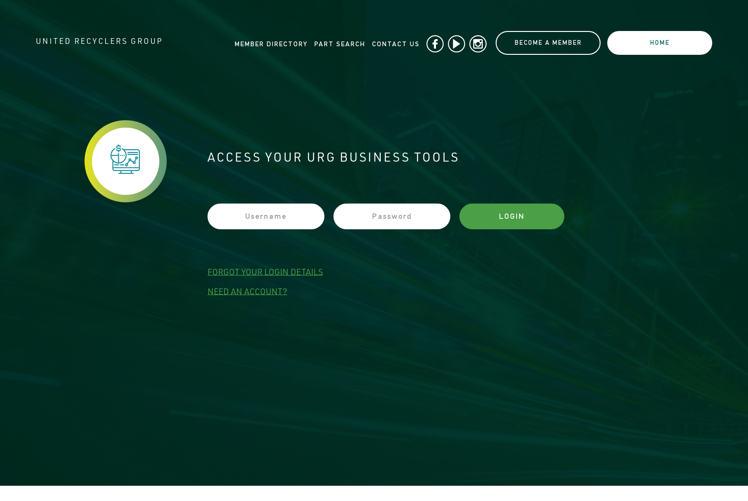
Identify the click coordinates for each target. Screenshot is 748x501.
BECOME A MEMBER (548, 42)
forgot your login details (265, 272)
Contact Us (396, 44)
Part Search (339, 44)
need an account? (247, 292)
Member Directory (271, 44)
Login (512, 216)
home (660, 42)
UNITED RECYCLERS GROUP (99, 42)
